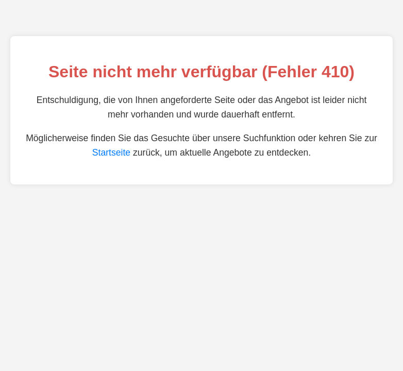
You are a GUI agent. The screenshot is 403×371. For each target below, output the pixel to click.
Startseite (111, 152)
